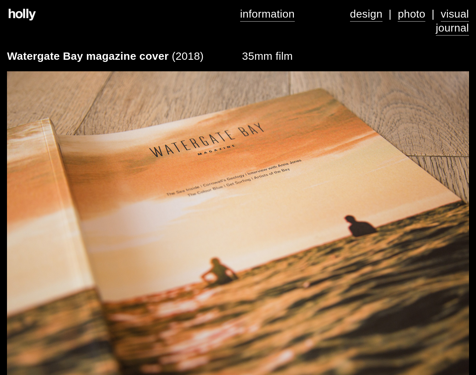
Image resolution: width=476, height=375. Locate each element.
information (267, 14)
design (366, 14)
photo (411, 14)
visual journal (452, 21)
